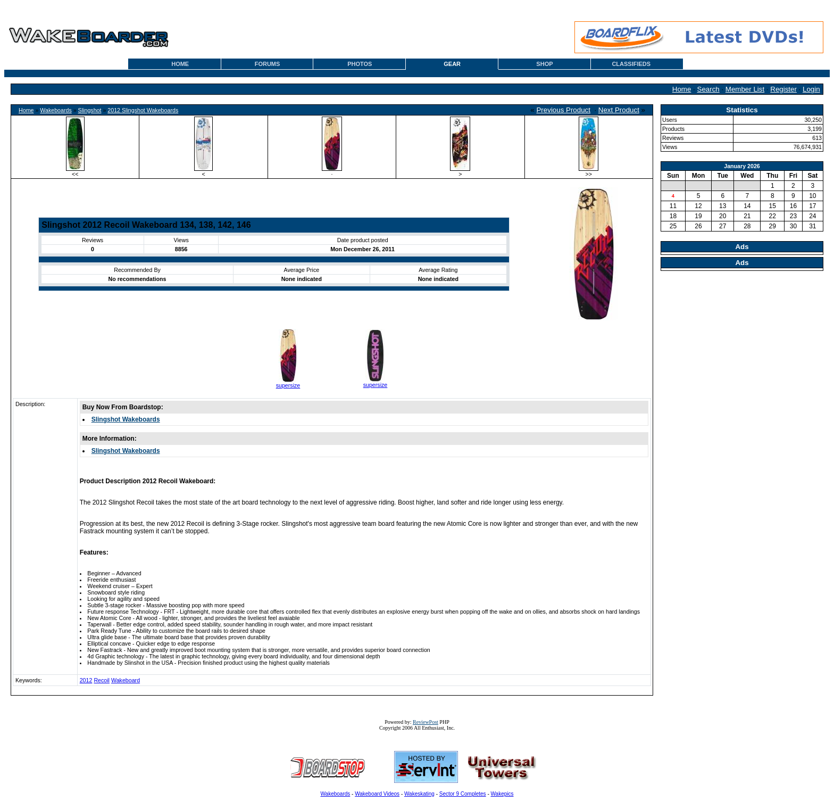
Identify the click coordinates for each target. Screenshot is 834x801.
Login (811, 89)
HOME (180, 64)
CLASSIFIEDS (631, 64)
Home (681, 89)
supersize (288, 385)
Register (783, 89)
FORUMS (267, 64)
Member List (744, 89)
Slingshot (90, 110)
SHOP (544, 64)
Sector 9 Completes (462, 794)
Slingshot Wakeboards (125, 419)
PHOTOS (359, 64)
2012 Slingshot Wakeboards (142, 110)
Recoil (102, 680)
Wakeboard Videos (377, 794)
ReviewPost (425, 722)
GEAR (452, 64)
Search (708, 89)
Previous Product (563, 110)
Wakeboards (55, 110)
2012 (86, 680)
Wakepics (502, 794)
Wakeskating (419, 794)
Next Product (618, 110)
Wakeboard (125, 680)
